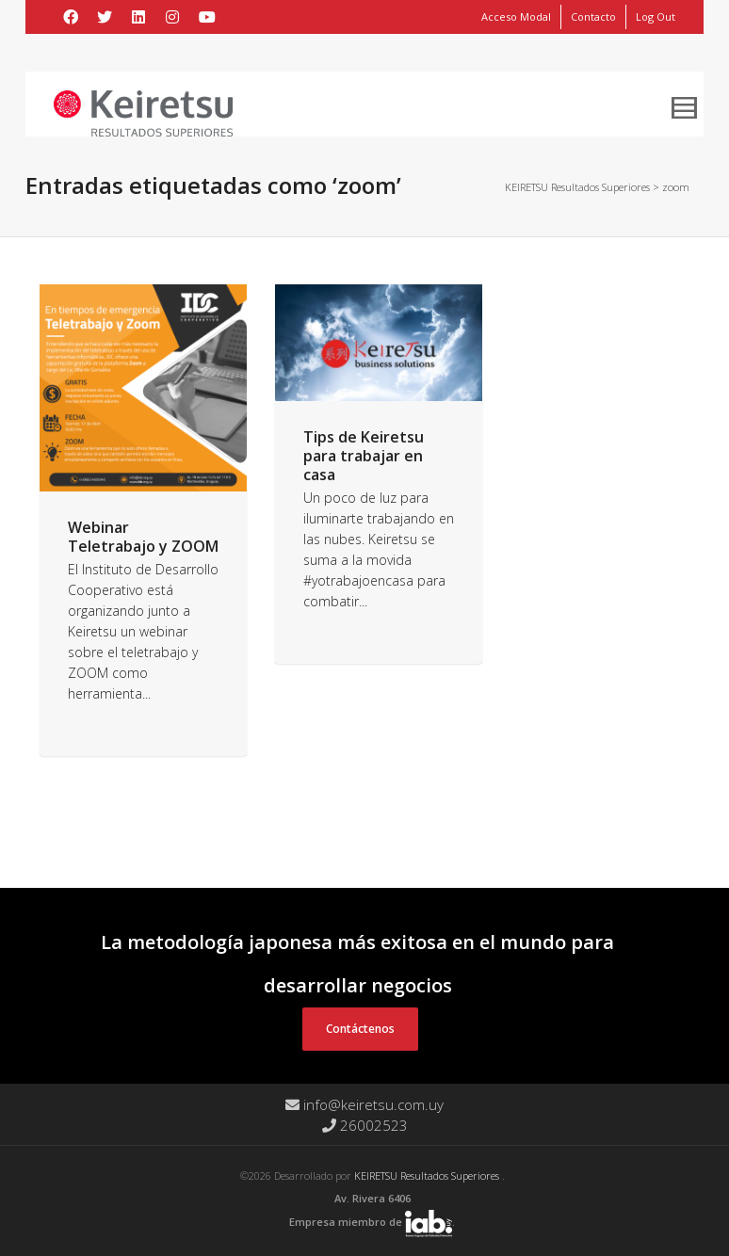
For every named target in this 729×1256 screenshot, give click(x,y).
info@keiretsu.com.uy (364, 1104)
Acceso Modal (516, 16)
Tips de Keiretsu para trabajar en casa (363, 456)
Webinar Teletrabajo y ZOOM (143, 536)
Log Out (655, 16)
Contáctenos (360, 1029)
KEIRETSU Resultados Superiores (428, 1175)
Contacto (593, 16)
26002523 (365, 1125)
